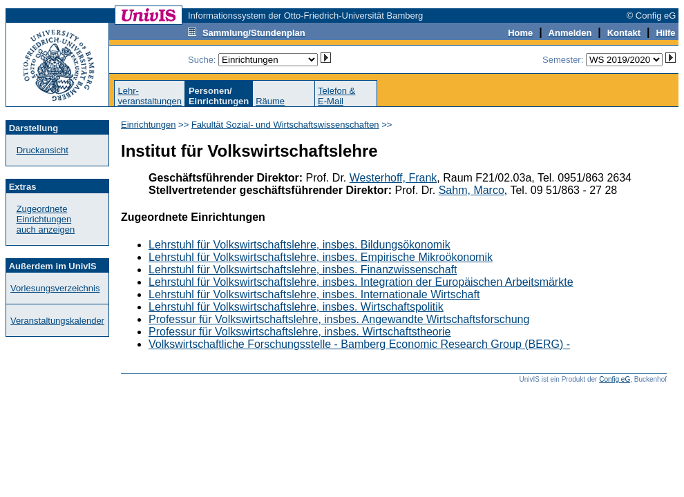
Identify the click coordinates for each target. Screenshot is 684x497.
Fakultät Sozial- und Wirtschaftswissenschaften (285, 124)
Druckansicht (42, 150)
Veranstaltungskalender (57, 320)
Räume (270, 101)
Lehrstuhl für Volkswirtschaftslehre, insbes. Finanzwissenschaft (303, 269)
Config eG (614, 379)
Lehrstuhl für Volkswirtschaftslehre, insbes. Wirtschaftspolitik (296, 307)
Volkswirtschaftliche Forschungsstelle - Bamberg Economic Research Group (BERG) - (359, 344)
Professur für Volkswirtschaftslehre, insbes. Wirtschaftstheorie (300, 332)
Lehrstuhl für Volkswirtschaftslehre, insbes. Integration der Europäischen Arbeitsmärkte (361, 282)
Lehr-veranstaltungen (149, 96)
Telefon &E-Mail (336, 96)
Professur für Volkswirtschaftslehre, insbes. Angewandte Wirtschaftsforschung (339, 319)
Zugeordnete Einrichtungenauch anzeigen (46, 219)
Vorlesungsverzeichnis (54, 288)
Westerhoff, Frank (393, 178)
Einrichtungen (148, 124)
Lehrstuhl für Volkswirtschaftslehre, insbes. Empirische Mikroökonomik (321, 257)
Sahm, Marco (471, 190)
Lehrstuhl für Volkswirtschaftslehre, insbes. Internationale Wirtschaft (314, 294)
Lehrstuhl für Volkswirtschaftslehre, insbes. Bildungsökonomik (299, 245)
